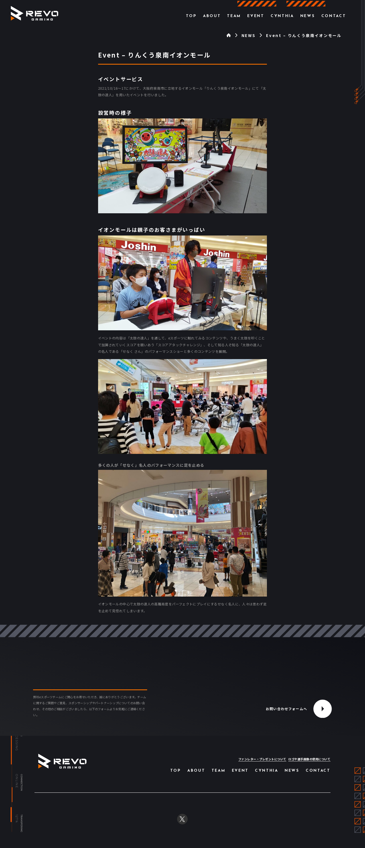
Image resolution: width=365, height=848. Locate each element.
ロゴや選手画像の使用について (309, 759)
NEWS (249, 35)
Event (255, 16)
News (307, 16)
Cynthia (282, 16)
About (212, 16)
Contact (333, 16)
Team (234, 16)
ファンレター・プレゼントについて (262, 759)
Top (191, 16)
